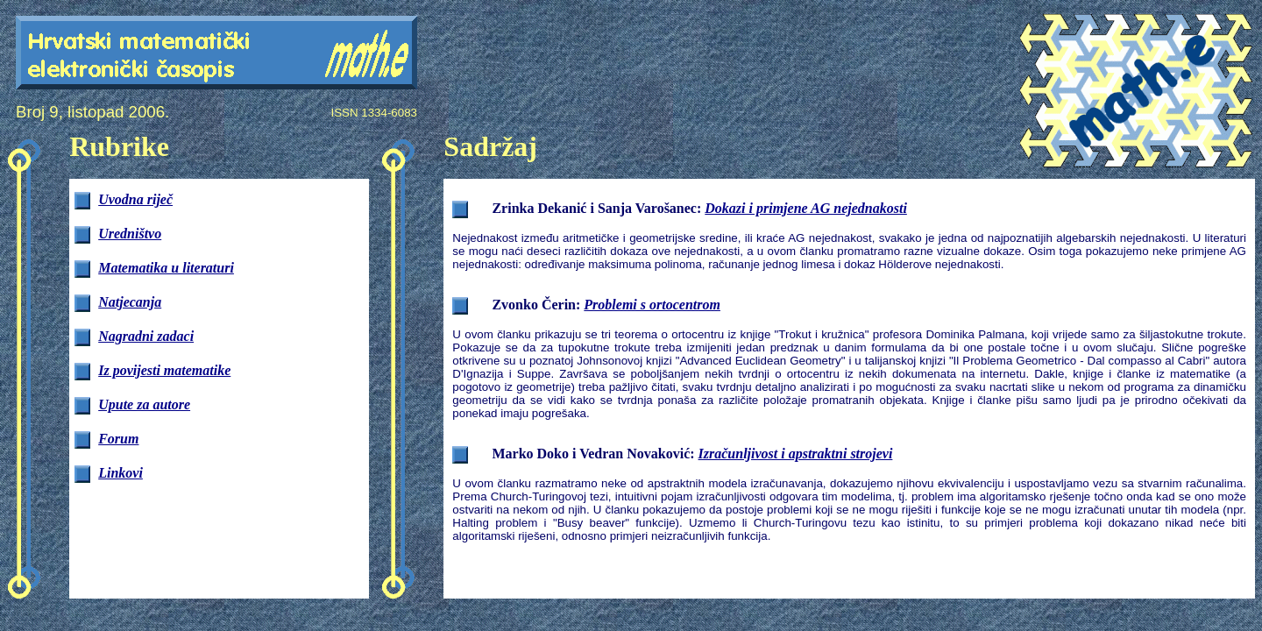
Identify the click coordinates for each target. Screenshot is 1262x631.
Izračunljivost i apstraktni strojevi (795, 453)
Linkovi (120, 472)
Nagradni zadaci (146, 336)
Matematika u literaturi (166, 267)
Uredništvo (129, 233)
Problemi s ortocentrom (652, 304)
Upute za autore (144, 404)
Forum (118, 438)
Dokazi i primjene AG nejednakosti (806, 208)
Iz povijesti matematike (164, 370)
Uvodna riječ (135, 199)
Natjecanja (129, 301)
